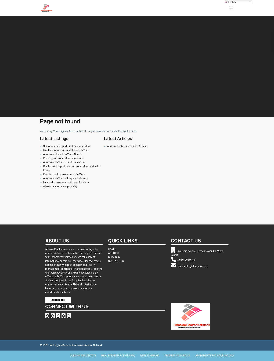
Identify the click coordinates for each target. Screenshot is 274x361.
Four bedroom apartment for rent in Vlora (66, 182)
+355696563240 (183, 260)
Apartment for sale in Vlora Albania (62, 154)
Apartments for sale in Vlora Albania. (127, 146)
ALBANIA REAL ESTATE (83, 355)
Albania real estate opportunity (60, 186)
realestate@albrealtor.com (189, 266)
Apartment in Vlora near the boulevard (64, 162)
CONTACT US (116, 261)
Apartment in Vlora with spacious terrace (65, 178)
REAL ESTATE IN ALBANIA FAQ (118, 355)
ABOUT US (58, 300)
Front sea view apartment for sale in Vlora (66, 150)
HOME (111, 249)
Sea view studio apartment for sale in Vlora (67, 146)
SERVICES (114, 257)
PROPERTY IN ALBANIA (177, 355)
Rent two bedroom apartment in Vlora (64, 174)
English (230, 2)
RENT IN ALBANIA (150, 355)
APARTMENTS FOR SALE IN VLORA (214, 355)
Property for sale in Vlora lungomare (63, 158)
